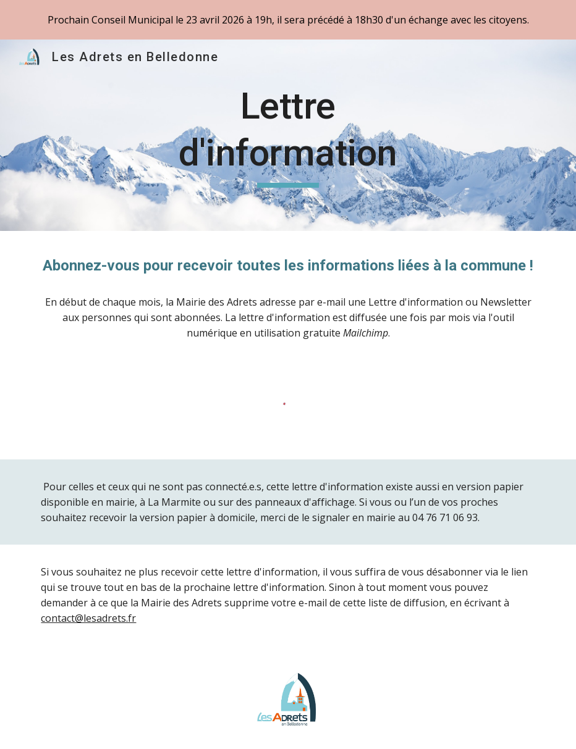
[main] (288, 135)
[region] (288, 20)
